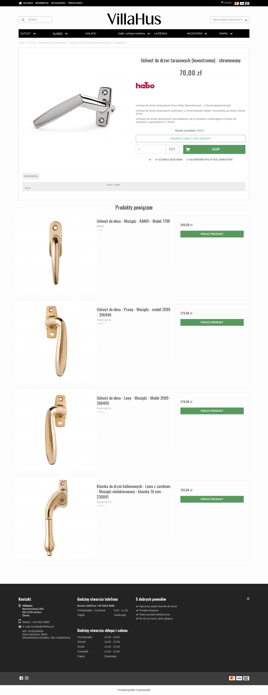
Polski (226, 3)
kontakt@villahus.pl (42, 626)
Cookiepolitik (142, 689)
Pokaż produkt (212, 233)
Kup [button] (201, 149)
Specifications (31, 176)
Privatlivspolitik (126, 689)
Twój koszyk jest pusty (230, 20)
